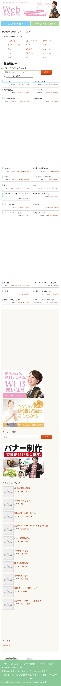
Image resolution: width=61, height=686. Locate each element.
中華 (44, 45)
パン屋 (25, 84)
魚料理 (45, 57)
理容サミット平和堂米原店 (26, 588)
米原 (28, 84)
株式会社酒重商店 (22, 488)
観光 (54, 171)
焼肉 (27, 57)
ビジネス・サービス (26, 516)
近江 (57, 84)
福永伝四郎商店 (21, 551)
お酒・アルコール (26, 491)
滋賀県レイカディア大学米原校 (27, 601)
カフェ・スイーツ (31, 41)
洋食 (9, 57)
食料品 (57, 171)
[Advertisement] (30, 134)
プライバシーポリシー (13, 668)
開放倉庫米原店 (21, 563)
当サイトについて (11, 664)
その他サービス (25, 529)
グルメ (48, 171)
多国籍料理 (29, 49)
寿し (9, 53)
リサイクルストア (26, 566)
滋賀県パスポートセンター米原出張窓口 (31, 526)
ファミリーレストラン (15, 45)
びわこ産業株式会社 (23, 538)
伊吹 (57, 101)
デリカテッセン (48, 41)
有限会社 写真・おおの (25, 513)
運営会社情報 (29, 664)
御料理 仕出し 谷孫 (22, 501)
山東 (28, 285)
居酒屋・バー (30, 53)
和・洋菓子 (53, 84)
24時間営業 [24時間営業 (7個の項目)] (6, 645)
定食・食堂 (46, 49)
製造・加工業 (24, 541)
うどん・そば (12, 41)
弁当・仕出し (47, 53)
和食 (9, 49)
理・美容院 (24, 591)
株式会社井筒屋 (21, 576)
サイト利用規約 (46, 664)
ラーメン (28, 45)
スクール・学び (25, 604)
